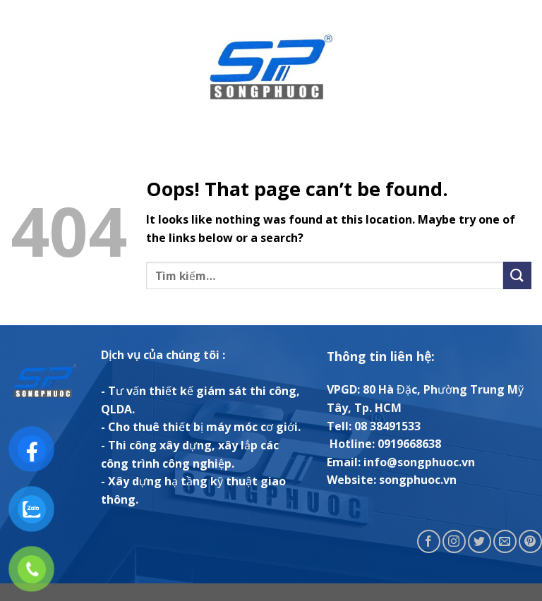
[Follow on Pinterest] (530, 541)
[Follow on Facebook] (428, 541)
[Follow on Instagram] (454, 541)
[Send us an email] (505, 541)
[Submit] (517, 275)
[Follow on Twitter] (479, 541)
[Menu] (19, 66)
